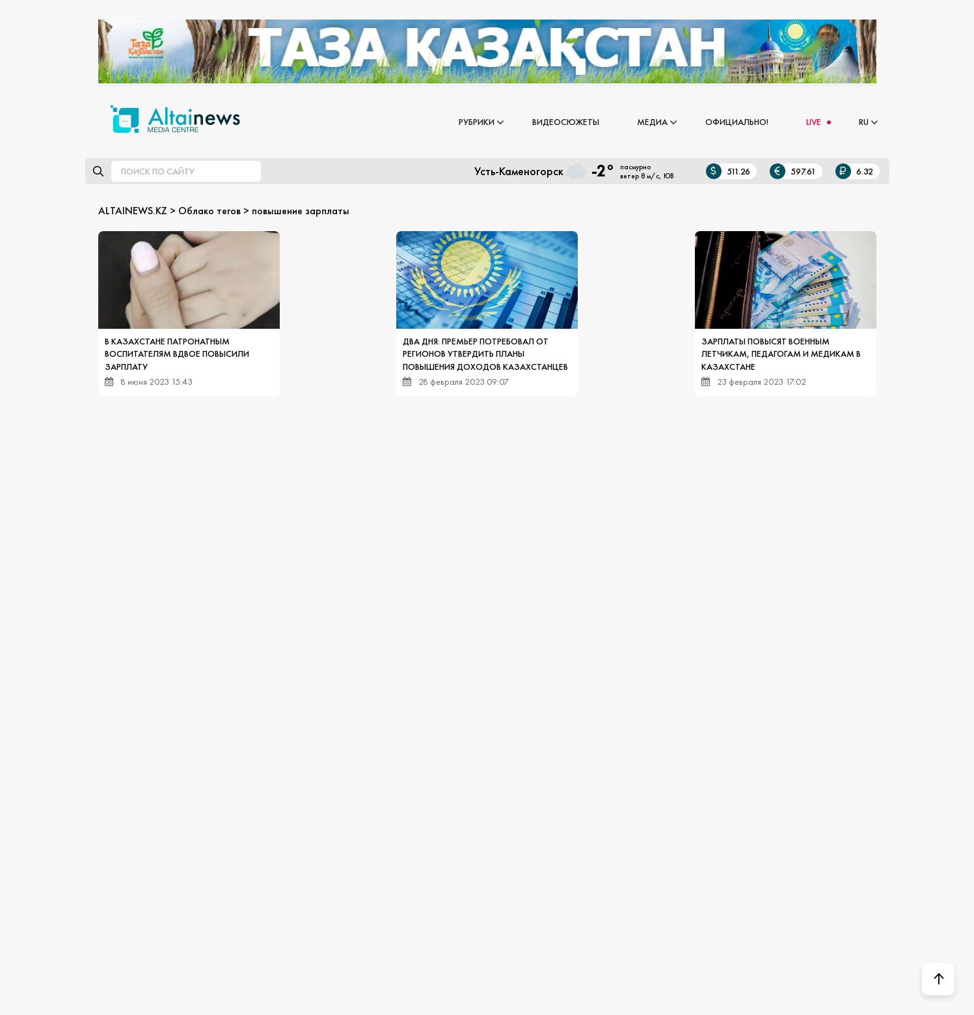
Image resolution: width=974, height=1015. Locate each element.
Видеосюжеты (565, 122)
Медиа (652, 122)
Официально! (736, 122)
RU (864, 122)
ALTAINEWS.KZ (132, 210)
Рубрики (476, 122)
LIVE (813, 122)
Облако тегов (209, 210)
